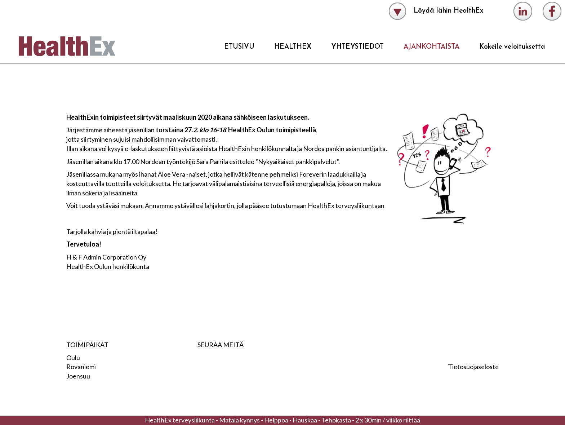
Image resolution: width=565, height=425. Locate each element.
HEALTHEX (292, 47)
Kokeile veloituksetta (512, 47)
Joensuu (78, 376)
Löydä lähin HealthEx (436, 11)
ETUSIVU (239, 47)
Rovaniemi (81, 367)
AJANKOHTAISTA (431, 47)
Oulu (73, 358)
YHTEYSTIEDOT (357, 47)
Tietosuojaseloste (473, 367)
